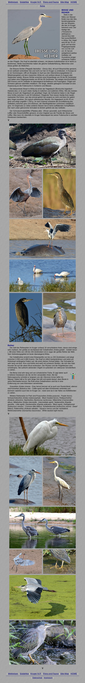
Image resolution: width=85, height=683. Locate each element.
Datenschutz (37, 678)
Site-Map (64, 2)
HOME (74, 2)
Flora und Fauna (51, 2)
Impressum (48, 678)
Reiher (42, 6)
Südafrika (24, 2)
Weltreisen (13, 2)
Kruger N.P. (35, 2)
